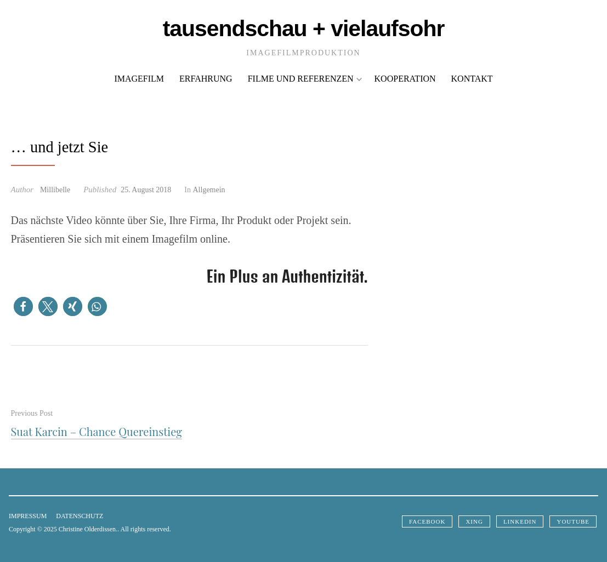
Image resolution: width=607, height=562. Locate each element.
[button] (23, 306)
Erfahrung (205, 78)
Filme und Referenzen (305, 78)
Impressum (28, 516)
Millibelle (55, 190)
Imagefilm (139, 78)
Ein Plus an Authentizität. (287, 276)
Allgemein (209, 190)
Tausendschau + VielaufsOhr (304, 28)
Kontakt (472, 78)
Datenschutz (79, 516)
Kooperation (405, 78)
